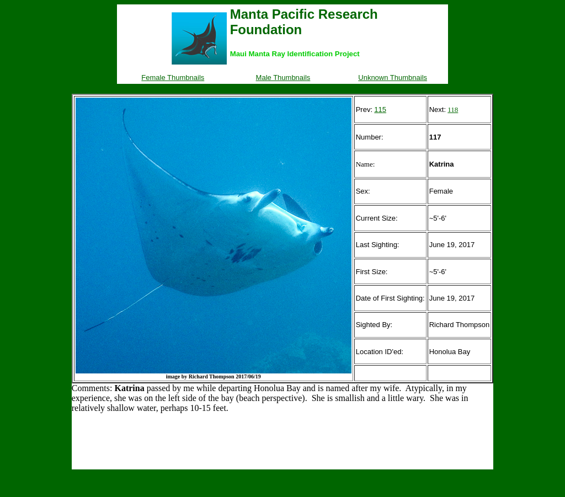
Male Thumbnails (283, 77)
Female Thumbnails (172, 77)
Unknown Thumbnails (392, 77)
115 (380, 109)
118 (452, 109)
